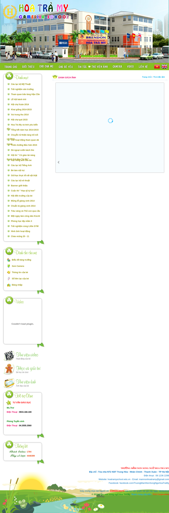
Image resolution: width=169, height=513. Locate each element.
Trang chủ (146, 77)
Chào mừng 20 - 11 (20, 236)
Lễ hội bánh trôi (18, 99)
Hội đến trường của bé (21, 196)
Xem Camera (18, 266)
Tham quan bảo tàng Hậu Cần (25, 94)
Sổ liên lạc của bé (20, 278)
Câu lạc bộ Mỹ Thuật (21, 84)
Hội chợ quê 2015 (19, 120)
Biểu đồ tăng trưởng (21, 260)
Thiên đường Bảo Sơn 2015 (24, 145)
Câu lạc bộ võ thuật (20, 180)
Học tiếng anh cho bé (21, 160)
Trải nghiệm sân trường (22, 89)
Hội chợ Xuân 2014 (20, 104)
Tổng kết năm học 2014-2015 (25, 130)
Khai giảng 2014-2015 (21, 109)
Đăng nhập (17, 285)
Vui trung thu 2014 (20, 114)
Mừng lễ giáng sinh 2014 (23, 201)
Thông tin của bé (20, 272)
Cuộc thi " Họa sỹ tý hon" (23, 191)
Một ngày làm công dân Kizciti (25, 216)
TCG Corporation (161, 494)
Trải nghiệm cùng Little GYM (25, 226)
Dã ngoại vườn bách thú (22, 150)
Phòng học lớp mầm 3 (21, 221)
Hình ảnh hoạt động (20, 231)
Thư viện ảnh (159, 77)
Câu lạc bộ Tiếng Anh (21, 165)
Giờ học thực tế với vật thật (24, 175)
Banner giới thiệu (19, 185)
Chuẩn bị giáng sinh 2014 (23, 206)
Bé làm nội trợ (17, 170)
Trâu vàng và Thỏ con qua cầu (25, 211)
